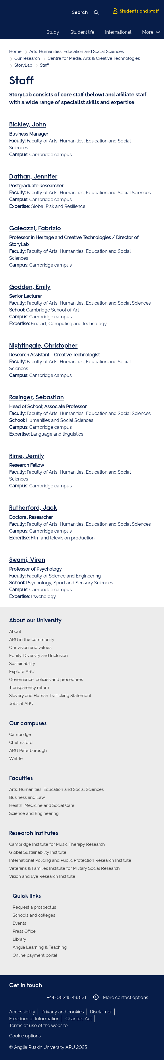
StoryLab (23, 65)
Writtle (16, 758)
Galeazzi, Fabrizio (35, 229)
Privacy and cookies (62, 1012)
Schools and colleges (34, 915)
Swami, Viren (27, 560)
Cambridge (20, 734)
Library (19, 939)
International (118, 32)
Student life (82, 32)
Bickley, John (27, 125)
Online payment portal (35, 955)
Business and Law (27, 797)
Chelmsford (20, 742)
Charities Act (78, 1018)
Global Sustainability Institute (37, 852)
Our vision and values (30, 647)
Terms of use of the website (38, 1025)
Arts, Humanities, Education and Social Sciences (76, 51)
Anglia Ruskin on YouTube (39, 997)
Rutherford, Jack (33, 508)
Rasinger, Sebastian (36, 398)
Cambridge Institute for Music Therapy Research (57, 844)
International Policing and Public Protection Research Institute (70, 860)
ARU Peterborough (28, 750)
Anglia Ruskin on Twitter (30, 997)
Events (19, 923)
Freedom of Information (34, 1018)
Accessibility (22, 1012)
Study (53, 32)
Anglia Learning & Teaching (40, 947)
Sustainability (22, 663)
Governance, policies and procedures (46, 679)
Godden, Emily (30, 287)
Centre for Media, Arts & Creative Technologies (94, 58)
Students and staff (135, 11)
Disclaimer (101, 1012)
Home (15, 51)
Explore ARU (21, 671)
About (15, 631)
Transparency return (29, 687)
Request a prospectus (34, 907)
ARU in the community (31, 639)
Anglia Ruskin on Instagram (21, 997)
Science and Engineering (34, 813)
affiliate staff (131, 95)
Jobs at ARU (21, 703)
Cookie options (25, 1036)
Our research (27, 58)
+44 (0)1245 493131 (66, 997)
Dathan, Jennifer (33, 177)
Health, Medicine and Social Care (41, 805)
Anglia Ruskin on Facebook (13, 997)
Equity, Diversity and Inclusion (38, 655)
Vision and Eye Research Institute (42, 876)
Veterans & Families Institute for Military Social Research (64, 868)
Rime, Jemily (26, 456)
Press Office (24, 931)
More (151, 32)
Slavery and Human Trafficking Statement (50, 695)
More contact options (120, 997)
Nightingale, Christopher (43, 346)
